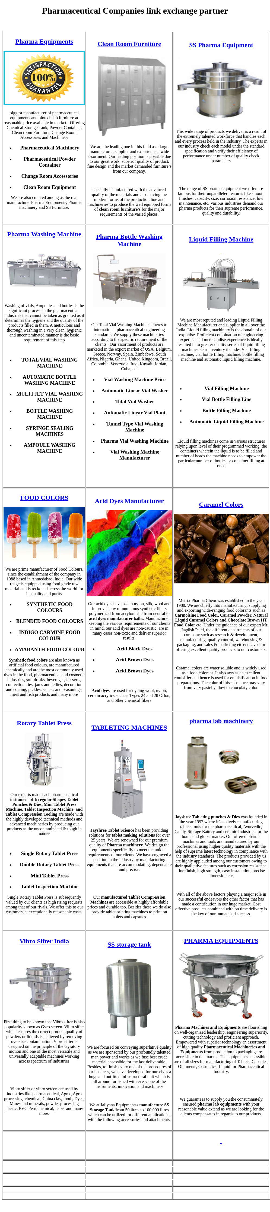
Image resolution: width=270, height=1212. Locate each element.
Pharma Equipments (44, 41)
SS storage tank (129, 944)
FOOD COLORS (44, 497)
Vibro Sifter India (44, 941)
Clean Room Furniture (129, 43)
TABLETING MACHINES (129, 727)
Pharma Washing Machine (44, 234)
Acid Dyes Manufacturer (129, 500)
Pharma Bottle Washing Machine (129, 240)
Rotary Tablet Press (44, 723)
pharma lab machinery (221, 720)
